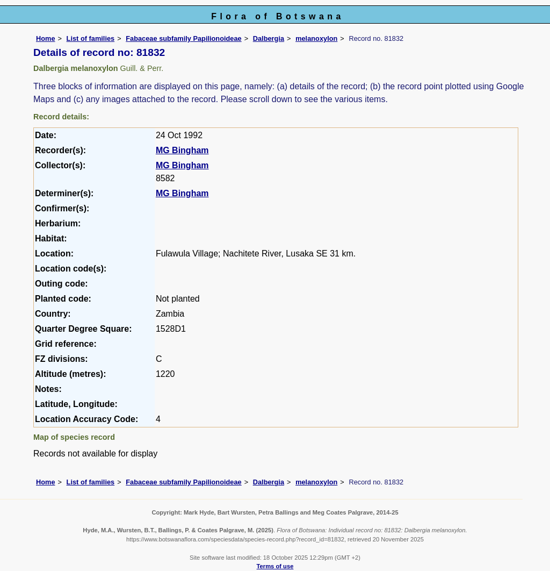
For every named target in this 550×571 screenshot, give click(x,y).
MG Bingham (182, 150)
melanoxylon (316, 38)
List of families (91, 38)
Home (45, 38)
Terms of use (275, 566)
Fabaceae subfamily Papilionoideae (184, 38)
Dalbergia (268, 38)
